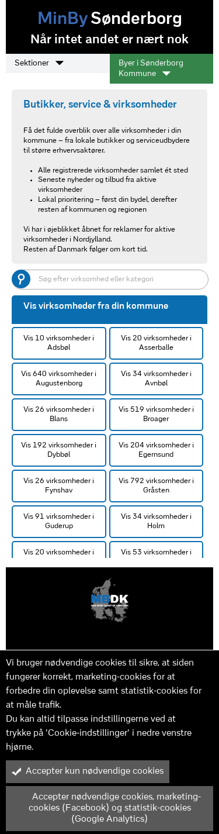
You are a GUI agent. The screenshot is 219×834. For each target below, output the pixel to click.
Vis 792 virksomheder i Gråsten (156, 485)
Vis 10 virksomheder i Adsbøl (58, 343)
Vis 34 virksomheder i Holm (156, 521)
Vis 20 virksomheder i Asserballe (156, 343)
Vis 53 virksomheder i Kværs (156, 557)
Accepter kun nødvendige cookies (88, 771)
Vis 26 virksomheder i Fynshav (58, 485)
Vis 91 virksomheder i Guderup (58, 521)
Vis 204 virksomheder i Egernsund (156, 450)
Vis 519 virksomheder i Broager (156, 414)
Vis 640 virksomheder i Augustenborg (58, 378)
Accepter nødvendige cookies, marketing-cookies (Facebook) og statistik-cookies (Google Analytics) (106, 808)
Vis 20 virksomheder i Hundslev (58, 557)
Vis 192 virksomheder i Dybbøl (58, 450)
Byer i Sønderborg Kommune (151, 68)
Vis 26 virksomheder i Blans (58, 414)
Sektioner (39, 63)
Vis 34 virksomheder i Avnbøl (156, 378)
